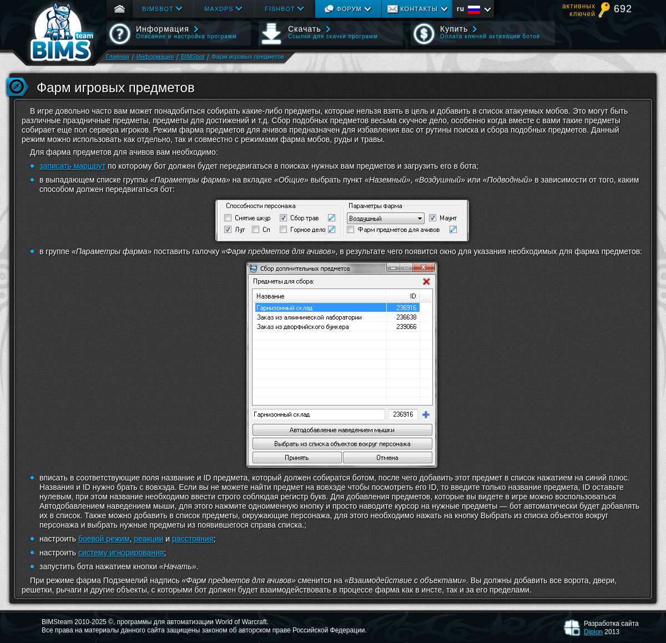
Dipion (593, 632)
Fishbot (280, 9)
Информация (155, 56)
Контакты (418, 9)
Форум (348, 9)
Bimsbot (158, 9)
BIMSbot (192, 56)
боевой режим (104, 538)
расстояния (192, 538)
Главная (117, 56)
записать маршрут (72, 165)
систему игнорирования (121, 552)
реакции (148, 538)
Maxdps (218, 9)
